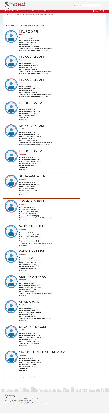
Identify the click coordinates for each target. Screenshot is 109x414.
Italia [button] (8, 11)
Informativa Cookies (38, 403)
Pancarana (39, 14)
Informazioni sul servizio (12, 403)
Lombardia (18, 14)
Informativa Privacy (25, 403)
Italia (11, 14)
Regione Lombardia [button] (18, 11)
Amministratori (48, 14)
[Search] (86, 5)
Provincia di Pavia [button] (31, 11)
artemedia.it (34, 399)
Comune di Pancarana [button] (44, 11)
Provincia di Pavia (28, 14)
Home (6, 14)
